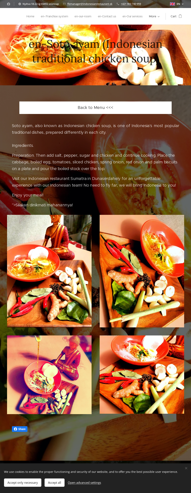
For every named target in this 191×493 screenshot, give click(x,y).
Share (20, 429)
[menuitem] (24, 16)
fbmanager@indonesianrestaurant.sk (89, 4)
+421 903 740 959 (131, 4)
